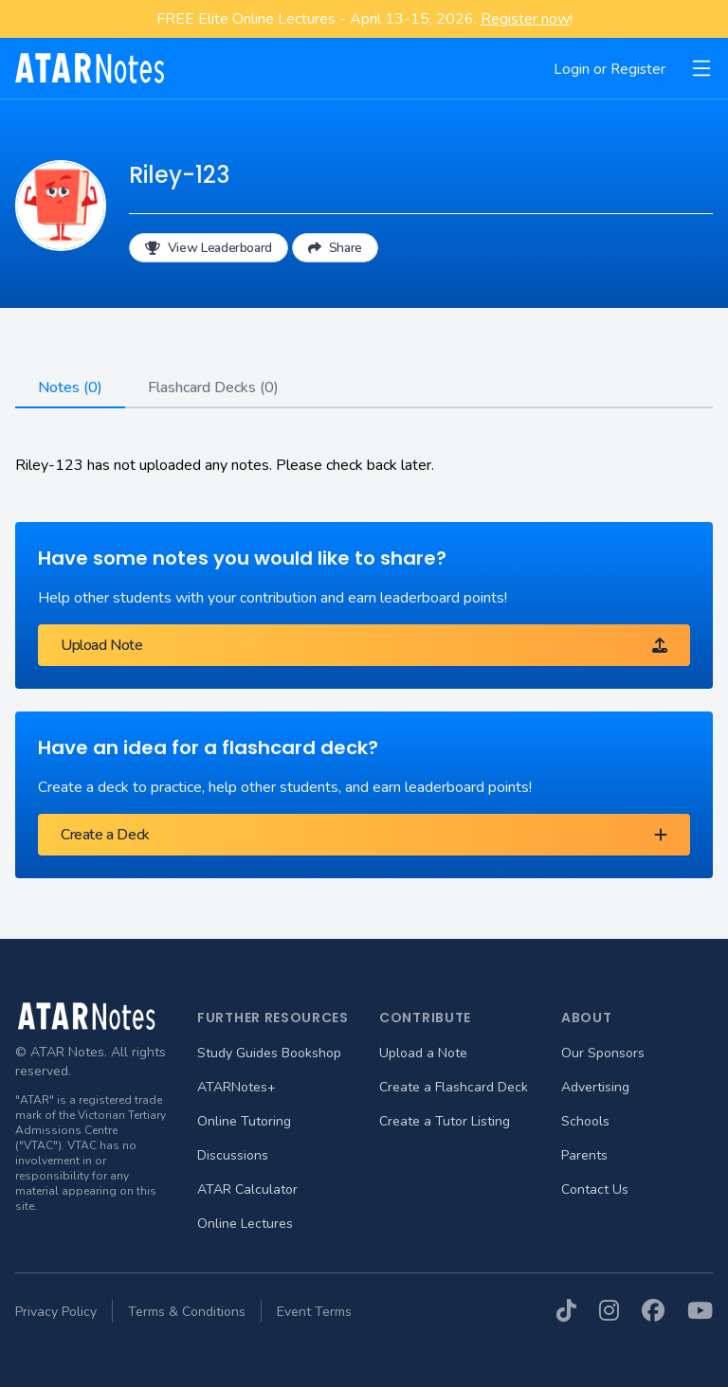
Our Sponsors (603, 1053)
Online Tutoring (244, 1121)
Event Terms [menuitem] (314, 1312)
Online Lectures (245, 1224)
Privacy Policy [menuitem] (56, 1312)
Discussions (232, 1155)
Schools (585, 1121)
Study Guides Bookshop (269, 1053)
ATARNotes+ (236, 1087)
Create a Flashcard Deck (453, 1087)
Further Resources (273, 1017)
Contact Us (594, 1189)
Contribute (425, 1017)
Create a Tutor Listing (444, 1121)
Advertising (595, 1087)
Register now (525, 19)
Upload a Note (423, 1053)
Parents (584, 1155)
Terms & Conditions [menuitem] (187, 1312)
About (586, 1017)
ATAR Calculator (247, 1189)
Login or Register (609, 69)
